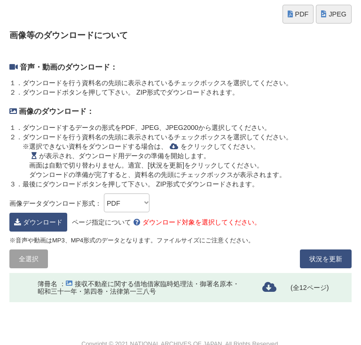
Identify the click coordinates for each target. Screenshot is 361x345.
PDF (298, 14)
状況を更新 (325, 259)
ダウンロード (38, 222)
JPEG (333, 14)
